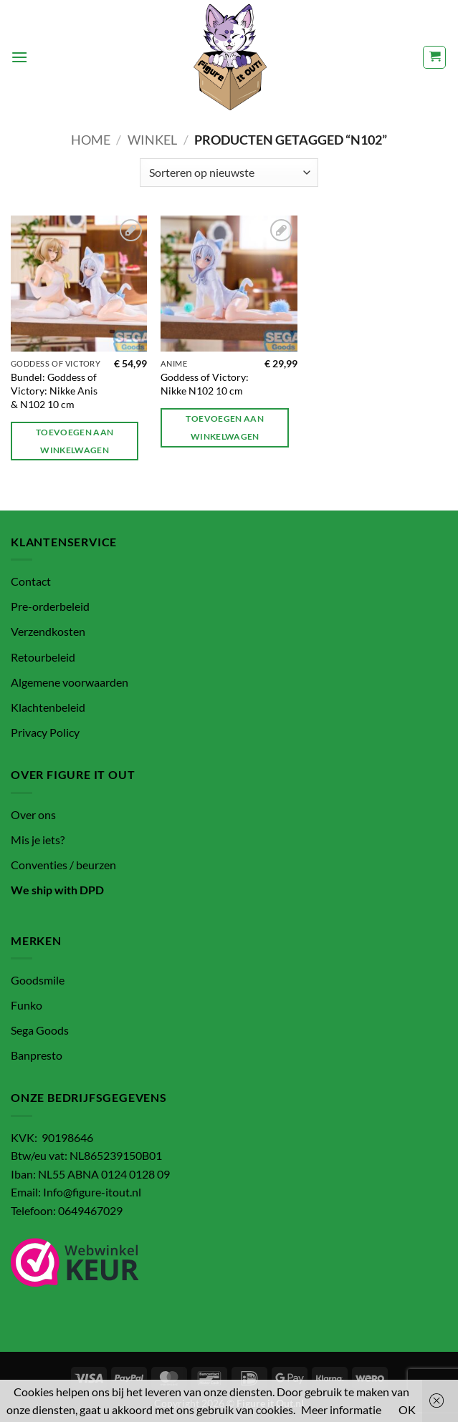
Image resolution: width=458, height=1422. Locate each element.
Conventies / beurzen (63, 864)
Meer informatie (341, 1409)
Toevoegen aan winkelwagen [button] (75, 441)
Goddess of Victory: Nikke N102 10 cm (205, 384)
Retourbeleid (43, 657)
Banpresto (36, 1055)
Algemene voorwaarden (69, 682)
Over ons (33, 814)
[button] (19, 56)
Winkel (152, 139)
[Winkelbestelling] (229, 172)
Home (90, 139)
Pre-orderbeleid (50, 606)
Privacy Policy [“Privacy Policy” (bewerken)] (45, 732)
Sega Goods (40, 1030)
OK (407, 1409)
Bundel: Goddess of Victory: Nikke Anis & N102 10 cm (54, 390)
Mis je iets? (38, 839)
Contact (31, 581)
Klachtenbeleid (48, 707)
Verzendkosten (48, 631)
